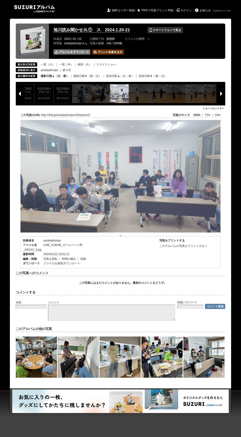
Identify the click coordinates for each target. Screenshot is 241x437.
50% (218, 115)
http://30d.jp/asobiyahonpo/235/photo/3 (65, 115)
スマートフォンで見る (165, 30)
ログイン (186, 10)
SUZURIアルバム (34, 9)
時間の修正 (69, 259)
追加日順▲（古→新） (120, 76)
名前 (18, 302)
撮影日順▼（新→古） (87, 76)
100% (197, 115)
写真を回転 (50, 259)
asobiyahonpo (49, 70)
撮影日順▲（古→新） (55, 76)
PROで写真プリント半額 (157, 10)
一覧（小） (48, 64)
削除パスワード (187, 302)
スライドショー (106, 64)
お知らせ (205, 10)
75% (208, 115)
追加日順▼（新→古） (153, 76)
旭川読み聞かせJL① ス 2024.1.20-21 (91, 30)
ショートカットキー (213, 108)
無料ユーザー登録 (123, 10)
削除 (83, 259)
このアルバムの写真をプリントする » (183, 246)
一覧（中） (66, 64)
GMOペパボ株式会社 (222, 10)
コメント (53, 302)
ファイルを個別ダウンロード (61, 263)
